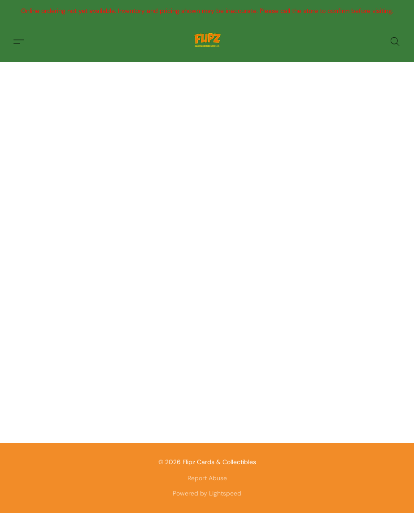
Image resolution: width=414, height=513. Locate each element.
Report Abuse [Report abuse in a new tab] (207, 478)
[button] (207, 41)
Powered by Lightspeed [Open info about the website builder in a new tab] (207, 493)
